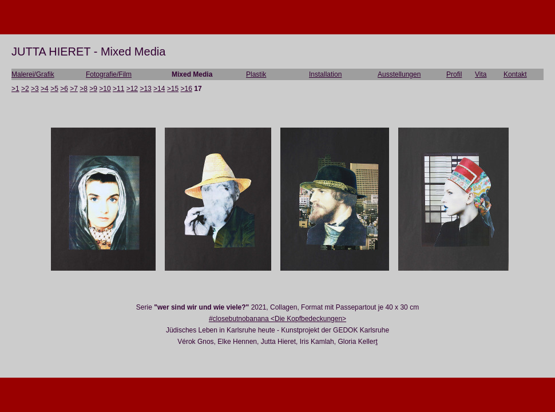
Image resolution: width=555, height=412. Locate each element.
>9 (93, 89)
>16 (186, 89)
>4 (45, 89)
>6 (64, 89)
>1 (15, 89)
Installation (325, 74)
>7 (74, 89)
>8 (84, 89)
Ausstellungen (399, 74)
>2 (25, 89)
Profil (454, 74)
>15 (173, 89)
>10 (104, 89)
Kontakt (515, 74)
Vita (480, 74)
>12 (132, 89)
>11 (118, 89)
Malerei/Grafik (32, 74)
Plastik (256, 74)
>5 (54, 89)
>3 (35, 89)
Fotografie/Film (109, 74)
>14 (159, 89)
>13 (145, 89)
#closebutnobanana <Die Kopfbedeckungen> (277, 319)
